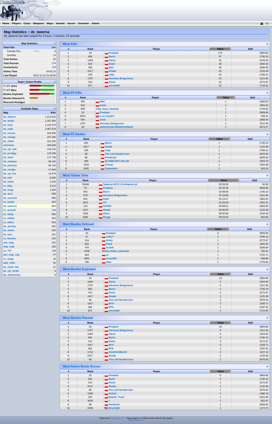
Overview (83, 23)
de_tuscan (9, 133)
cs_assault (9, 210)
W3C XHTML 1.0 (136, 420)
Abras (110, 60)
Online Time (10, 71)
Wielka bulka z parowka (115, 251)
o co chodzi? (105, 116)
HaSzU (110, 393)
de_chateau (10, 161)
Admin (95, 23)
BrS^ (109, 303)
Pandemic (108, 157)
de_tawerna (10, 206)
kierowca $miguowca (119, 78)
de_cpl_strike (11, 270)
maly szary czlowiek (107, 108)
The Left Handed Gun (115, 153)
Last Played (10, 75)
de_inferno (9, 116)
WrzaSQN (112, 408)
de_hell (7, 177)
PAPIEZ (105, 206)
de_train (8, 124)
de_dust (8, 193)
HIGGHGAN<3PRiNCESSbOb (114, 127)
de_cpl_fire (9, 173)
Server (71, 23)
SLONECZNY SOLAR (115, 161)
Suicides (11, 55)
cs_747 (7, 250)
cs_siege (8, 258)
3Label (108, 247)
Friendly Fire (13, 51)
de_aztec (8, 157)
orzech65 (109, 258)
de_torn (7, 234)
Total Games (10, 59)
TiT (103, 202)
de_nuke (8, 128)
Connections (10, 67)
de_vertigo (9, 169)
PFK (109, 307)
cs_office (8, 222)
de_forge (8, 189)
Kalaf (110, 63)
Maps (50, 23)
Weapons (38, 23)
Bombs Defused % (14, 98)
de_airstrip (9, 226)
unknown (8, 145)
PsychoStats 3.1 (117, 418)
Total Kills (9, 47)
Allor (106, 262)
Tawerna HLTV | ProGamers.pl (118, 184)
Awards (60, 23)
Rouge (104, 217)
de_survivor (10, 197)
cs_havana (9, 238)
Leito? (107, 236)
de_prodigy (9, 153)
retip (109, 74)
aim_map (8, 242)
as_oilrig (8, 214)
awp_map (8, 246)
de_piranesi (10, 165)
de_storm (8, 230)
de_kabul (8, 181)
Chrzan (107, 164)
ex (105, 254)
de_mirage (9, 137)
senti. (101, 119)
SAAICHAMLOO (116, 352)
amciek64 (112, 85)
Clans (27, 23)
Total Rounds (11, 63)
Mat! (109, 67)
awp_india (9, 262)
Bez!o (110, 56)
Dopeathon (109, 168)
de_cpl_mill (10, 149)
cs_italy (7, 185)
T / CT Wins (10, 90)
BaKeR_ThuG (114, 397)
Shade (110, 71)
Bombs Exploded (13, 94)
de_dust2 (8, 120)
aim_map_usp (11, 254)
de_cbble (8, 141)
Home (5, 23)
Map (5, 112)
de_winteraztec (12, 274)
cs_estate (8, 201)
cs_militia (8, 218)
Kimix (110, 82)
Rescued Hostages (14, 102)
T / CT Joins (10, 86)
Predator (112, 52)
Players (16, 23)
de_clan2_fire (11, 267)
